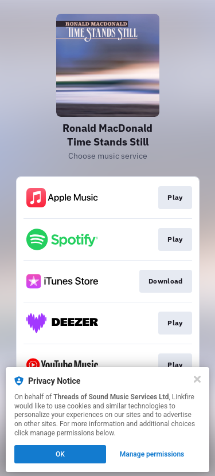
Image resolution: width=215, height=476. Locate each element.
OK (60, 454)
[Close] (197, 379)
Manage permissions (152, 454)
